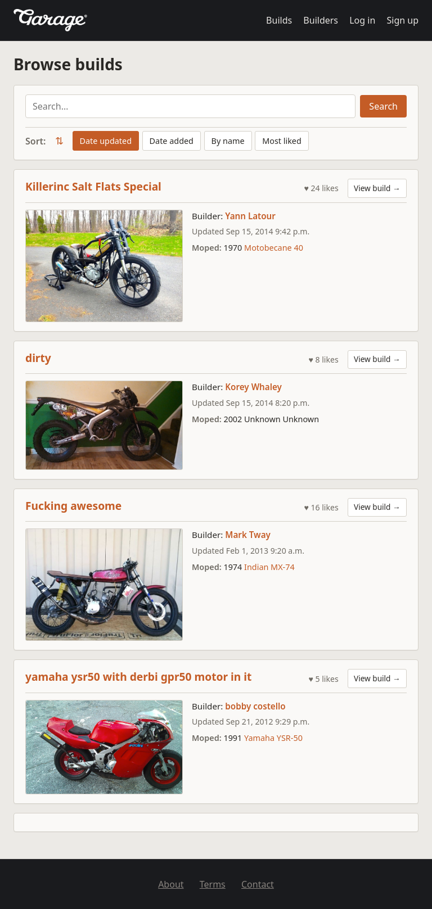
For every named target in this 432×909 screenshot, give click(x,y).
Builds (279, 20)
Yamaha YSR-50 (273, 737)
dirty (38, 357)
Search (383, 106)
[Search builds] (190, 106)
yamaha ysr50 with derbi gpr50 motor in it (138, 676)
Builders (320, 20)
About (170, 884)
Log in (362, 20)
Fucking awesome (73, 505)
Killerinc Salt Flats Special (93, 186)
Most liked (282, 140)
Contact (257, 884)
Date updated (106, 140)
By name (228, 140)
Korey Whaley (253, 386)
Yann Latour (250, 215)
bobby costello (255, 706)
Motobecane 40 (273, 247)
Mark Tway (248, 534)
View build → (377, 188)
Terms (213, 884)
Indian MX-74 (269, 567)
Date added (172, 140)
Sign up (402, 20)
